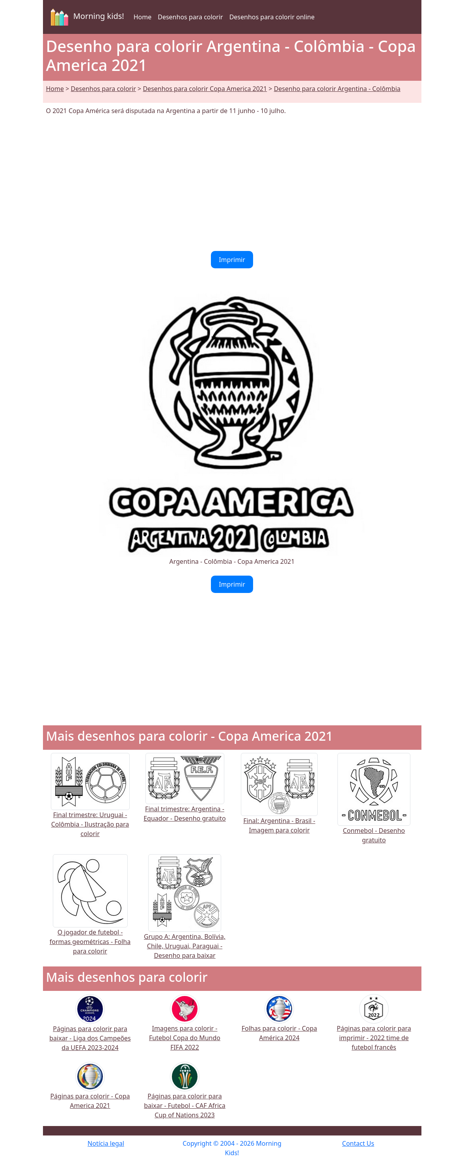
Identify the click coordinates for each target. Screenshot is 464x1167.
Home (143, 17)
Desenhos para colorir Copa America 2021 (205, 88)
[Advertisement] (232, 183)
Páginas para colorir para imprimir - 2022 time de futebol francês (374, 1028)
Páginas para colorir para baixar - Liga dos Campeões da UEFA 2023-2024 (90, 1028)
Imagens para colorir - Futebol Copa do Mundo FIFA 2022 (184, 1028)
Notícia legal (106, 1143)
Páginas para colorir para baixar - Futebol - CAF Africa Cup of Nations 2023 (184, 1095)
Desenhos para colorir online (272, 17)
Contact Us (358, 1143)
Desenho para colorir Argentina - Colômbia (337, 88)
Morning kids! (86, 17)
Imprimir (232, 259)
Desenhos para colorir (190, 17)
